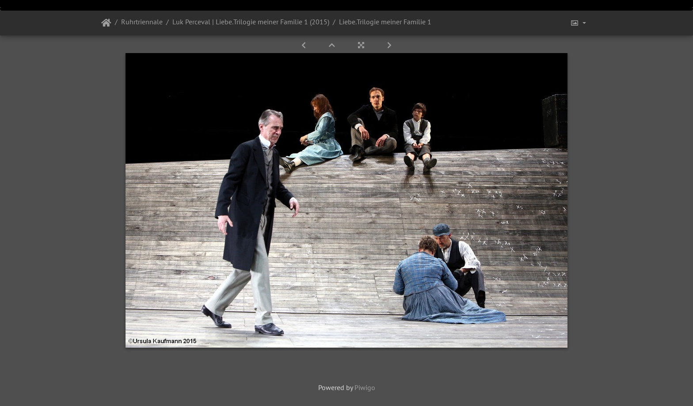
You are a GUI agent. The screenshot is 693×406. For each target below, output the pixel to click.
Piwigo (364, 387)
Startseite (106, 23)
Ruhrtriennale (142, 21)
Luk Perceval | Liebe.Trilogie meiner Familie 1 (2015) (250, 21)
